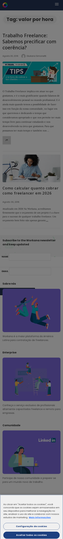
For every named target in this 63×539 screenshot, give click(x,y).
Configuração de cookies (31, 528)
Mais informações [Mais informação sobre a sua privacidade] (40, 519)
